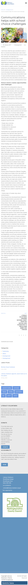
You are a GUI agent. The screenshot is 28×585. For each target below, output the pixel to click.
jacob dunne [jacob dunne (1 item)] (19, 391)
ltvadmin (3, 46)
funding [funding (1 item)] (11, 391)
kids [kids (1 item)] (3, 395)
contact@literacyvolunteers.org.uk (12, 488)
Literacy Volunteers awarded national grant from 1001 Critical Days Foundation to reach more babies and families (22, 322)
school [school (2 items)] (15, 395)
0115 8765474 (7, 485)
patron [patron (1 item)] (9, 395)
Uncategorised (6, 356)
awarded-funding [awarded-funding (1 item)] (6, 388)
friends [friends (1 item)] (4, 391)
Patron (4, 353)
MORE (4, 464)
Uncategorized (18, 45)
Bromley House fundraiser (8, 367)
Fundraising (5, 351)
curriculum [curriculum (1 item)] (16, 388)
